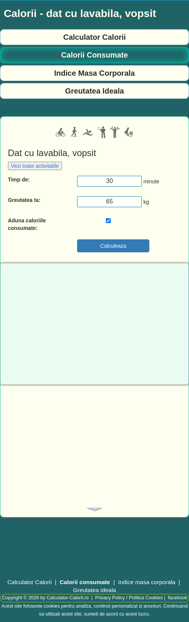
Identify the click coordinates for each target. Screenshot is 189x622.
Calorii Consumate (94, 55)
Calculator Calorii (94, 37)
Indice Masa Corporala (94, 73)
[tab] (94, 509)
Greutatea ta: (24, 200)
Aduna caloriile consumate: (27, 224)
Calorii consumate (85, 582)
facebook (177, 597)
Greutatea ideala (94, 590)
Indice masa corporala (146, 582)
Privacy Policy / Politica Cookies (129, 597)
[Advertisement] (94, 443)
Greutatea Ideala (94, 91)
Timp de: (19, 180)
